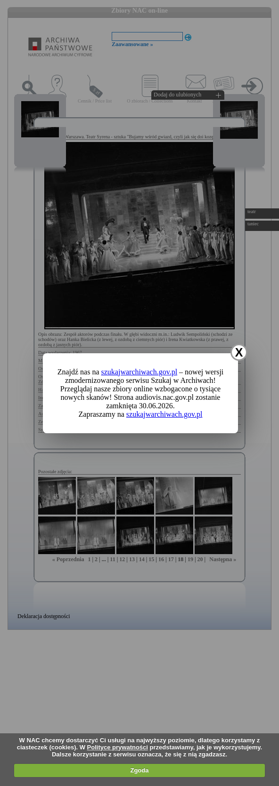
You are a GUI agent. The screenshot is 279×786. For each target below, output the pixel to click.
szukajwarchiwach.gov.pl (139, 372)
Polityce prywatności (117, 747)
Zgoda (139, 770)
